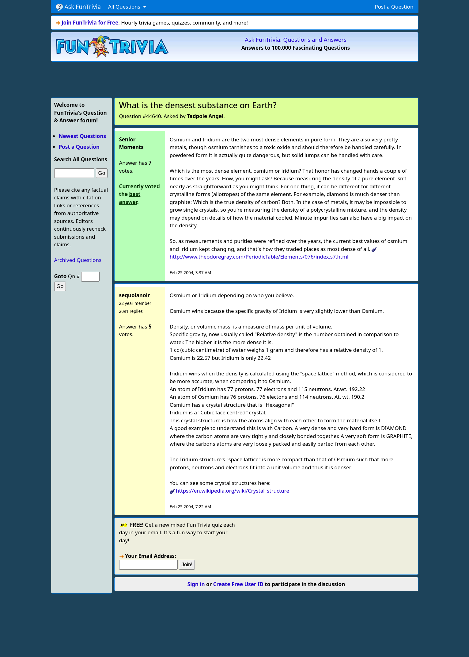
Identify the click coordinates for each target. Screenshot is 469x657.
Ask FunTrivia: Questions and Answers (295, 39)
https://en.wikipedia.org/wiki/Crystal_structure (232, 490)
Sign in (196, 584)
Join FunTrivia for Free (90, 22)
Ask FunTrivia (78, 6)
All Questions (125, 6)
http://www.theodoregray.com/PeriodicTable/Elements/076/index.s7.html (259, 256)
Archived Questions (78, 259)
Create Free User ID (238, 584)
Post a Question (394, 6)
